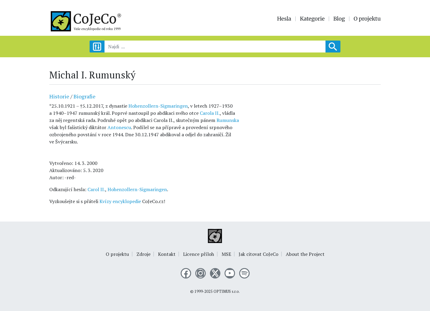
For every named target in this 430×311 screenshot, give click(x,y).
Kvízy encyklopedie (120, 201)
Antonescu (119, 127)
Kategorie (312, 18)
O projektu (367, 18)
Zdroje (143, 254)
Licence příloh (198, 254)
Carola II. (210, 113)
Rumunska (227, 120)
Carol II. (96, 189)
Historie (59, 96)
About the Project (305, 254)
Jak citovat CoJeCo (258, 254)
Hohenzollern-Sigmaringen (158, 106)
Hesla (284, 18)
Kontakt (167, 254)
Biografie (84, 96)
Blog (339, 18)
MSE (226, 254)
